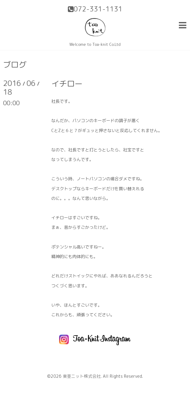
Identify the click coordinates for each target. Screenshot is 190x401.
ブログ (15, 64)
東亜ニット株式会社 (82, 376)
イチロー (67, 83)
